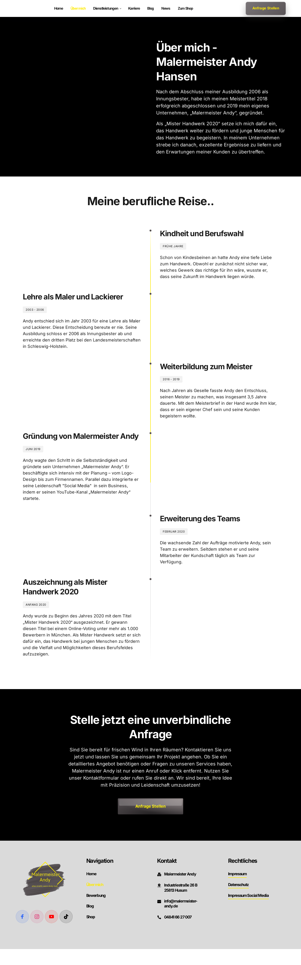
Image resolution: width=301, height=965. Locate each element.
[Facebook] (22, 932)
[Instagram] (37, 932)
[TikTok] (66, 932)
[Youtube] (51, 932)
